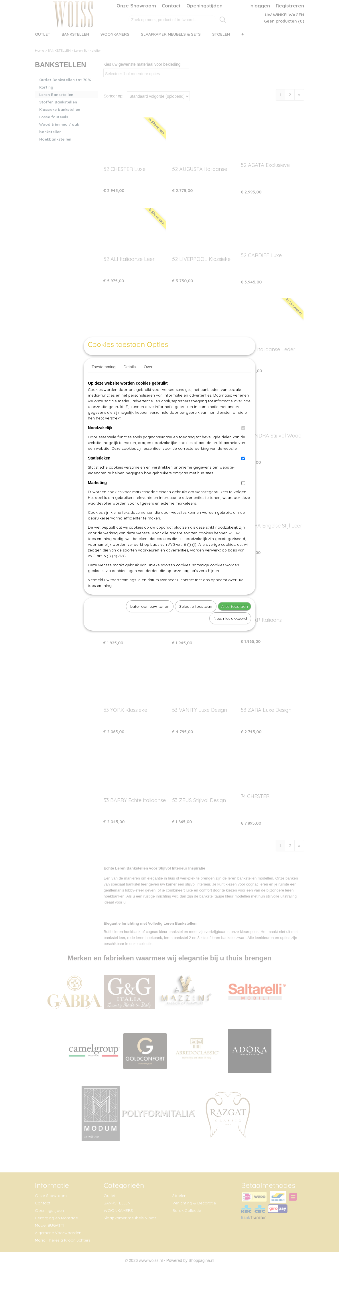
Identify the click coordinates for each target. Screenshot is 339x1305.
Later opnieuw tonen (149, 619)
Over (148, 380)
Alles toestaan (234, 619)
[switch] (243, 441)
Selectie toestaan (195, 619)
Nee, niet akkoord (230, 631)
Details (129, 380)
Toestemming (103, 380)
